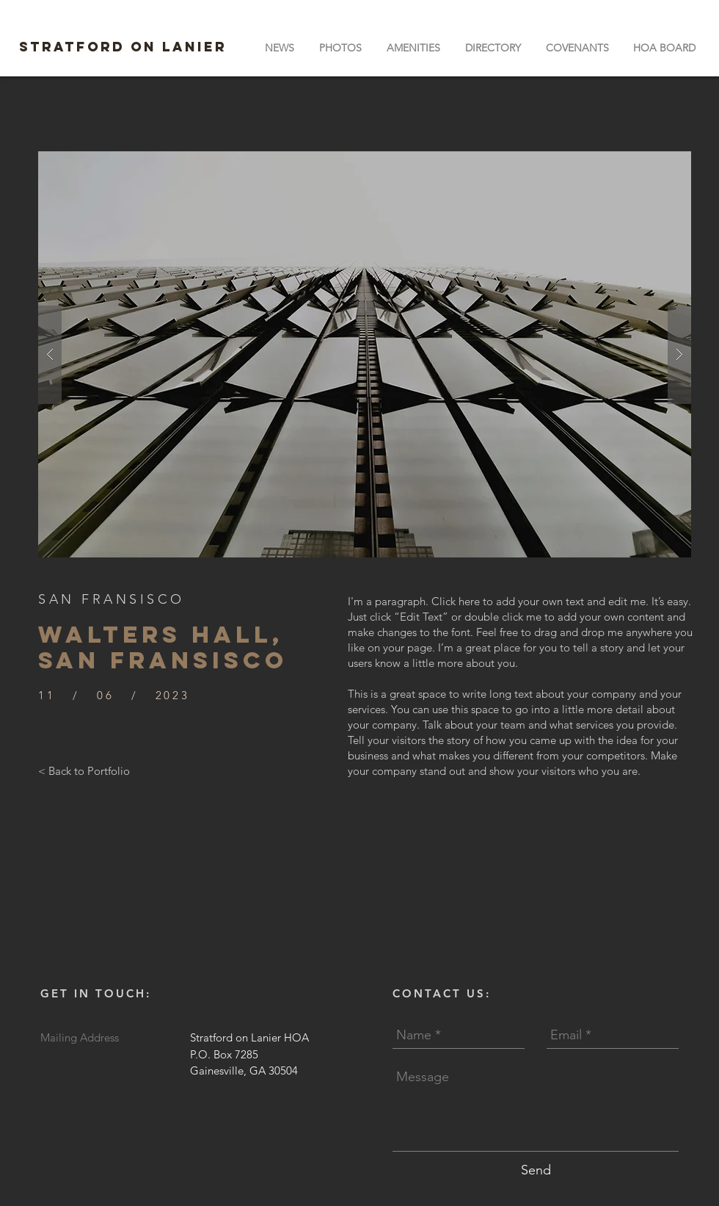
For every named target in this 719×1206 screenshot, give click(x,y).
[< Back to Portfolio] (84, 770)
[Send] (536, 1170)
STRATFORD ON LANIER (123, 46)
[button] (413, 47)
